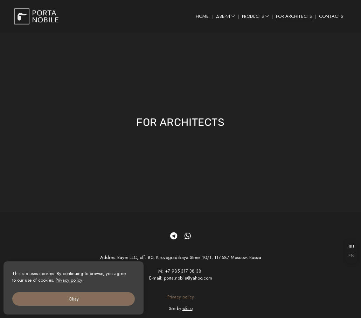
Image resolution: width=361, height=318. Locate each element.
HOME (202, 16)
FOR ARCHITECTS (294, 16)
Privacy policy (180, 297)
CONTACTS (331, 16)
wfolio (187, 308)
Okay (74, 299)
